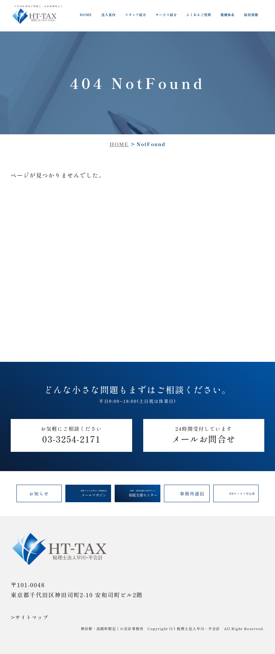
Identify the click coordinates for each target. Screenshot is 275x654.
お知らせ (39, 493)
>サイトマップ (30, 617)
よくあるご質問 (198, 14)
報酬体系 (227, 14)
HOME (86, 14)
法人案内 (108, 14)
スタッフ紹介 (135, 14)
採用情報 (251, 14)
